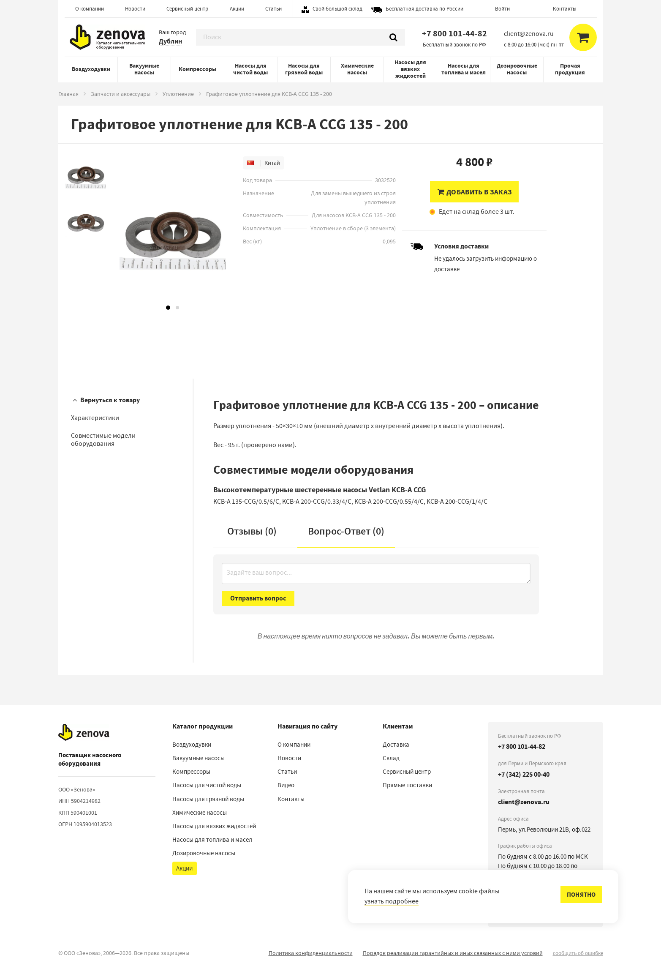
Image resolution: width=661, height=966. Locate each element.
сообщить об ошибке (578, 953)
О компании (89, 8)
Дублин (170, 41)
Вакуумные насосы (144, 69)
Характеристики (95, 418)
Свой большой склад (337, 8)
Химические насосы (357, 69)
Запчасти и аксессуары (120, 94)
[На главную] (83, 732)
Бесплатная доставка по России (424, 8)
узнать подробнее (392, 901)
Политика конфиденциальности (311, 953)
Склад (391, 758)
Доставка (396, 744)
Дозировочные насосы (517, 69)
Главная (68, 94)
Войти (502, 8)
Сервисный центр (187, 8)
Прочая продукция (570, 69)
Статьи (273, 8)
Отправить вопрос (258, 598)
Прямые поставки (407, 785)
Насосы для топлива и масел (463, 69)
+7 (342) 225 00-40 (523, 774)
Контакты (565, 8)
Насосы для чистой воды (250, 69)
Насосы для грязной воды (304, 69)
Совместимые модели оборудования (103, 439)
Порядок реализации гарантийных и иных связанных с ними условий (453, 953)
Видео (285, 785)
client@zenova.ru (523, 801)
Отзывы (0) (252, 531)
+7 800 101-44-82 (454, 33)
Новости (135, 8)
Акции (237, 8)
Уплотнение (178, 94)
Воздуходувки (91, 69)
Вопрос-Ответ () (346, 531)
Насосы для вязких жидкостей (410, 69)
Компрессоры (197, 69)
